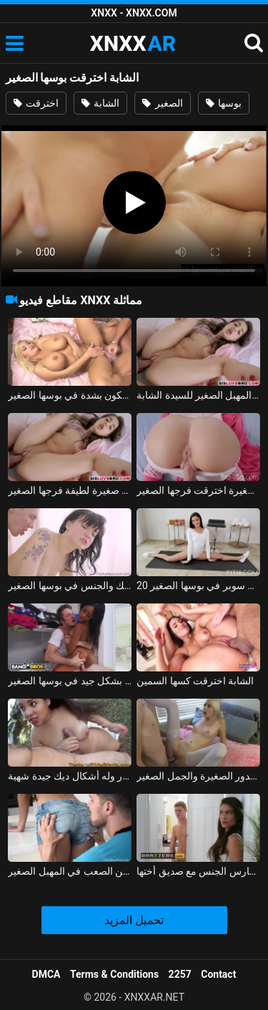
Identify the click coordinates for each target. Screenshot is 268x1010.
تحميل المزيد (134, 920)
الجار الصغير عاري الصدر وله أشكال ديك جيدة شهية (69, 776)
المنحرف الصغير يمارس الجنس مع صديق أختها (198, 871)
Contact (218, 974)
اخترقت (36, 103)
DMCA (46, 974)
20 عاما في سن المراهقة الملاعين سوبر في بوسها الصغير (198, 585)
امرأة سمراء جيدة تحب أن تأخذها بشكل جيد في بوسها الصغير (69, 680)
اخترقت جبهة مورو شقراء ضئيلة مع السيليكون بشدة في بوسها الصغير (69, 395)
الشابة (100, 103)
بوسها (224, 103)
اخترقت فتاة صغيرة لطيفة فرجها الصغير (69, 490)
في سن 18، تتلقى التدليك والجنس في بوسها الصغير (69, 585)
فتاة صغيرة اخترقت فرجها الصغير (198, 490)
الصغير (162, 103)
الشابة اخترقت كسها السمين (195, 680)
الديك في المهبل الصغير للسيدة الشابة (198, 395)
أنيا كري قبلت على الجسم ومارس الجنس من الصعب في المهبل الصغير (69, 871)
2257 (180, 974)
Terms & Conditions (114, 974)
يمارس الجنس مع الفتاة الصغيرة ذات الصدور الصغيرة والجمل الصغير (198, 776)
